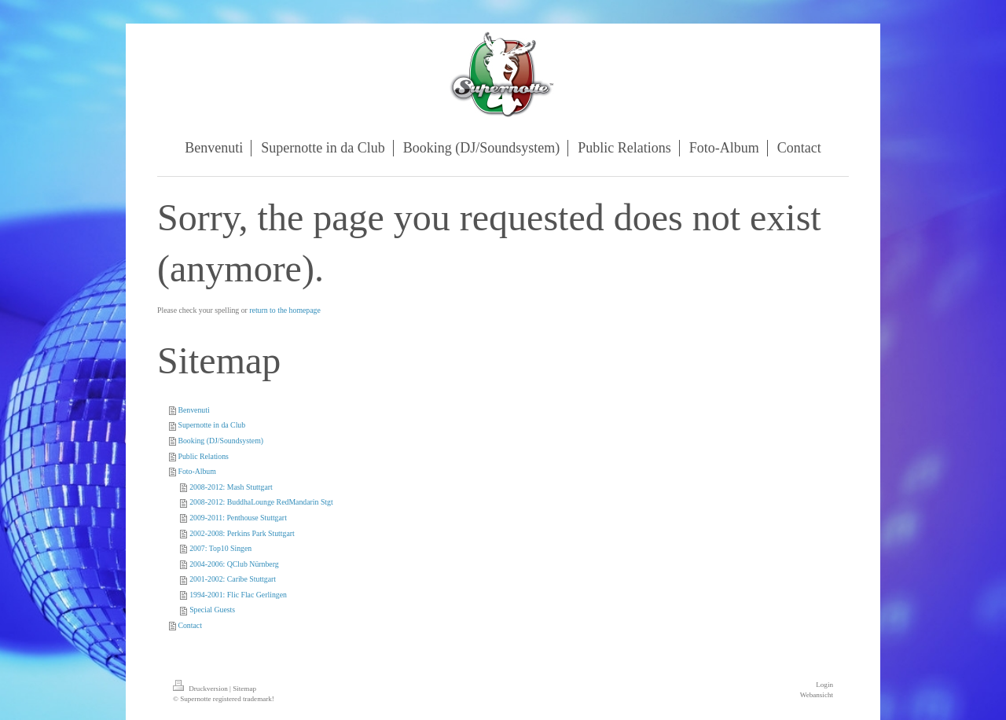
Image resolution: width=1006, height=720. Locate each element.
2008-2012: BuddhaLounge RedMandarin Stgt (261, 502)
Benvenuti (193, 410)
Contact (189, 625)
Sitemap (244, 688)
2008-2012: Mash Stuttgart (231, 487)
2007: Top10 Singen (220, 548)
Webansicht (816, 695)
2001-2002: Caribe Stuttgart (232, 579)
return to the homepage (285, 310)
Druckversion (201, 688)
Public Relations (203, 456)
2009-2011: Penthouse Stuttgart (238, 517)
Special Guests (212, 609)
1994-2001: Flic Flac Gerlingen (238, 594)
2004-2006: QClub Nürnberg (234, 564)
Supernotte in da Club (211, 425)
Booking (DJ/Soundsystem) (220, 440)
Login (824, 685)
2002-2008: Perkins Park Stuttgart (242, 533)
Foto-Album (196, 471)
